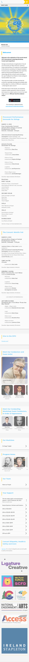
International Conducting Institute (14, 106)
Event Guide (4, 5)
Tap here (4, 549)
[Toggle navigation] (27, 2)
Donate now (5, 341)
